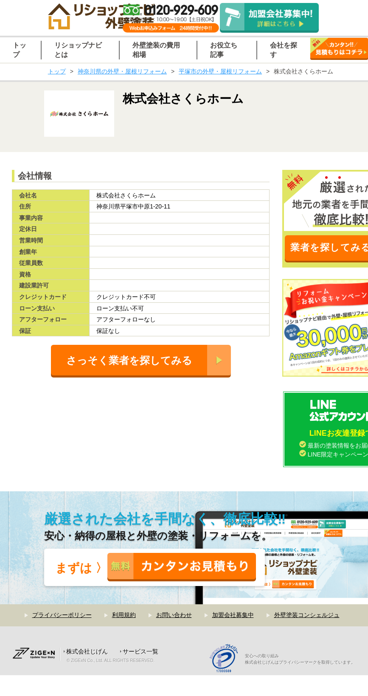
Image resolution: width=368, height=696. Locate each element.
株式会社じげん (87, 651)
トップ (57, 71)
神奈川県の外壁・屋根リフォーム (122, 71)
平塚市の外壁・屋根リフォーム (220, 71)
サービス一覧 (140, 651)
